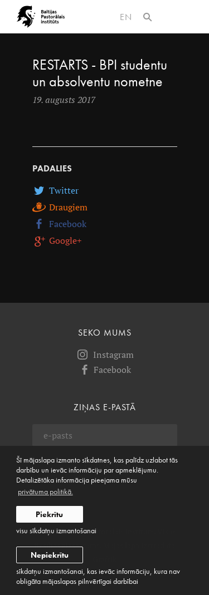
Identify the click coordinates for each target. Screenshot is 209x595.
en (126, 17)
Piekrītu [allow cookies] (49, 514)
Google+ (57, 240)
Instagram (105, 354)
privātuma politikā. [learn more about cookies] (45, 491)
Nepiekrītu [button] (50, 555)
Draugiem (60, 207)
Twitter (55, 190)
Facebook (59, 223)
